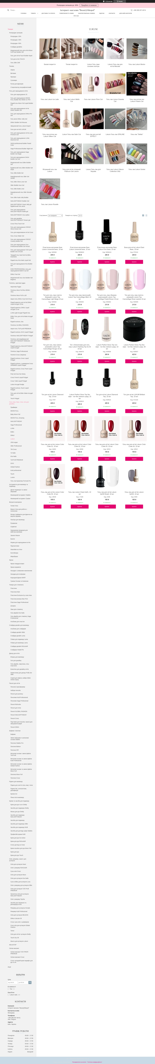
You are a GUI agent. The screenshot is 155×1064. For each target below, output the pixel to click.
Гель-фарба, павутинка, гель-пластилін (19, 665)
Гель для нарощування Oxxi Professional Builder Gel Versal (20, 245)
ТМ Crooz (13, 449)
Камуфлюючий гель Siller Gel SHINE (19, 177)
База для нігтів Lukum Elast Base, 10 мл (134, 248)
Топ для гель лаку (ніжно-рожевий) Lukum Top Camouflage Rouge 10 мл (52, 347)
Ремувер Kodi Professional (18, 911)
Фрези (11, 560)
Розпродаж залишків (15, 33)
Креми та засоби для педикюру (19, 801)
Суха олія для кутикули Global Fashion (20, 926)
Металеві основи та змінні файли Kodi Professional (21, 759)
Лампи (12, 70)
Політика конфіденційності (94, 1062)
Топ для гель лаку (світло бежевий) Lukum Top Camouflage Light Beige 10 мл (52, 297)
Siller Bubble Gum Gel (17, 185)
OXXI (12, 463)
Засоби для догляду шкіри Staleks (21, 831)
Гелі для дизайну (15, 660)
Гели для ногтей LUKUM (18, 129)
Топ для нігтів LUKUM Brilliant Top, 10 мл (134, 395)
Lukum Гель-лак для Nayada (93, 170)
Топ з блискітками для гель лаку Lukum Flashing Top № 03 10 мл (80, 347)
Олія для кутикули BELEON (19, 915)
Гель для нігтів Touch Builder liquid (21, 55)
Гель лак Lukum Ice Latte (50, 99)
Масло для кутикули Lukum (19, 941)
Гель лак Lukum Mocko (137, 64)
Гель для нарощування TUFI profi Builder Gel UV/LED (21, 250)
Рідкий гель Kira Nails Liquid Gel (20, 260)
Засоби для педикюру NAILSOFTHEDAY (17, 816)
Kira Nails (13, 456)
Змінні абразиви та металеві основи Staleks (19, 738)
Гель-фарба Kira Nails (17, 613)
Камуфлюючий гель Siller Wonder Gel (21, 193)
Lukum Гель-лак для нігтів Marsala (115, 65)
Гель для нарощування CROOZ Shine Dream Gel (20, 228)
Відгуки (101, 13)
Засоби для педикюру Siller (19, 824)
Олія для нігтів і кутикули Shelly (20, 934)
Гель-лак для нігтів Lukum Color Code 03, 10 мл (106, 445)
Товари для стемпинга (16, 585)
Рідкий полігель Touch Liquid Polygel (19, 389)
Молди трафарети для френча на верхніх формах (21, 515)
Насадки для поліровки (17, 574)
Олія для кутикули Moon (18, 875)
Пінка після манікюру (17, 797)
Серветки (13, 526)
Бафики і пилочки (14, 731)
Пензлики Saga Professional (19, 701)
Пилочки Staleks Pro (16, 743)
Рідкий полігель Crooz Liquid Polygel (19, 359)
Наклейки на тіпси (16, 549)
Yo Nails (13, 453)
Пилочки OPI (14, 750)
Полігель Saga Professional (19, 351)
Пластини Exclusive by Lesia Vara (21, 595)
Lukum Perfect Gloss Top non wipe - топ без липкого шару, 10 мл (106, 347)
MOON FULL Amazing (17, 418)
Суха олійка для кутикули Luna (20, 882)
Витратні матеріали (15, 502)
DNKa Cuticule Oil (16, 918)
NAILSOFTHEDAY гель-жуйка (19, 215)
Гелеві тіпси (14, 506)
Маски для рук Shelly (17, 811)
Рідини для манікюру (16, 781)
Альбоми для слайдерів (18, 629)
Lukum (12, 439)
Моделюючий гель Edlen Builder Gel (20, 163)
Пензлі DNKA (14, 727)
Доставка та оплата (48, 13)
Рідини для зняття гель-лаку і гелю (21, 785)
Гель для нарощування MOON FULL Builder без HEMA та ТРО (20, 99)
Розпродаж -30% (15, 40)
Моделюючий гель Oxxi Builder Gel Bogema (21, 278)
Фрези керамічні (15, 567)
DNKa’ (12, 435)
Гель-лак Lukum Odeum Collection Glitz (115, 170)
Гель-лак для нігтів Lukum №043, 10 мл (134, 493)
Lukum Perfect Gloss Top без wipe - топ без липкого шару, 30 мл (134, 347)
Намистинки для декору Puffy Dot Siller (21, 673)
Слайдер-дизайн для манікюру (19, 625)
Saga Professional (16, 425)
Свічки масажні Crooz (17, 957)
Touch (12, 474)
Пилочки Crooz (15, 778)
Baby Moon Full (15, 414)
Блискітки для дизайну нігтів (19, 669)
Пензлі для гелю (15, 708)
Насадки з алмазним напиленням (21, 570)
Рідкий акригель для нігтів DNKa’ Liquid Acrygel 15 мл (20, 303)
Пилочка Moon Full (16, 774)
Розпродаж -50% (15, 43)
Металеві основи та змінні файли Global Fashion (21, 765)
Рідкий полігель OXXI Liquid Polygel (21, 332)
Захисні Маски (15, 535)
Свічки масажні (14, 948)
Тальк (12, 930)
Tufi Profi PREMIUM (16, 460)
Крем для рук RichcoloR (18, 841)
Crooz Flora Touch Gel (17, 223)
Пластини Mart (15, 592)
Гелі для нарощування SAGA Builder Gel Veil (19, 158)
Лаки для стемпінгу (16, 609)
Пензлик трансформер (17, 687)
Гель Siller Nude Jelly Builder (19, 197)
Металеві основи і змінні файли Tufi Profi (20, 754)
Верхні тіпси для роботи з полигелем (18, 510)
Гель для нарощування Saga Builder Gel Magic (19, 153)
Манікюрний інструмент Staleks (20, 495)
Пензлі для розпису (16, 694)
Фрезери (13, 77)
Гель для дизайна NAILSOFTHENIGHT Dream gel (20, 219)
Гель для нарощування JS (18, 94)
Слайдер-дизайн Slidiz (17, 632)
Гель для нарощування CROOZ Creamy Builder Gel (20, 240)
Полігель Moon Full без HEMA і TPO (20, 291)
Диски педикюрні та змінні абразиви (18, 490)
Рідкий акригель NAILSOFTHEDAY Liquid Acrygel (21, 347)
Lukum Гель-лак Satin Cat (71, 134)
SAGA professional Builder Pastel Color (20, 144)
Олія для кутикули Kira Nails (19, 878)
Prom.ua (87, 1058)
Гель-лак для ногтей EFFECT (93, 135)
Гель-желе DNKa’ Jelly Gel (18, 119)
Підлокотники (14, 546)
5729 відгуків (108, 1)
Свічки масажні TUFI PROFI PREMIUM (19, 952)
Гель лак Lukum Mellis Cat (71, 100)
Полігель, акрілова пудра (17, 283)
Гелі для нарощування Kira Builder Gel (21, 264)
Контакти (112, 13)
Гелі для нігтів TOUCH (17, 59)
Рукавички (13, 523)
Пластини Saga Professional (19, 602)
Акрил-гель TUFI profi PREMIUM (20, 328)
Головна (23, 13)
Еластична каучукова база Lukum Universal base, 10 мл (52, 248)
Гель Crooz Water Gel (17, 236)
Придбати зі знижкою (89, 5)
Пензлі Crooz (14, 718)
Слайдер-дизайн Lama (17, 636)
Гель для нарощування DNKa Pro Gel (21, 114)
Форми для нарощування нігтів (20, 542)
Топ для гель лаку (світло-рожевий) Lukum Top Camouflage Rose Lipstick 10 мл (134, 297)
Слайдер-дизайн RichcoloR (19, 646)
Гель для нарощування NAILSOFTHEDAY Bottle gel (19, 210)
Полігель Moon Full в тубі (18, 295)
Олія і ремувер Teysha (17, 899)
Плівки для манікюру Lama (19, 643)
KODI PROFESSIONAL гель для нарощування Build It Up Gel (20, 270)
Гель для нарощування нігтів (18, 91)
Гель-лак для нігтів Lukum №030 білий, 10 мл (107, 493)
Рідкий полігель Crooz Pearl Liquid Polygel (21, 369)
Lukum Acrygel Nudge (17, 384)
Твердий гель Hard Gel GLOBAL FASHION (20, 256)
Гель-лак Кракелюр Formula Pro (20, 481)
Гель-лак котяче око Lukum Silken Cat (50, 135)
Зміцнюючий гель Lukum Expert (20, 126)
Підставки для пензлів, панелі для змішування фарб (21, 722)
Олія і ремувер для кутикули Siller (21, 885)
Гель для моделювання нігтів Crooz (21, 232)
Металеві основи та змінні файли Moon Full (21, 770)
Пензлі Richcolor (15, 704)
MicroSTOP (12, 945)
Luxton (12, 477)
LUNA (12, 428)
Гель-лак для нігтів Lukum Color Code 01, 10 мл (52, 445)
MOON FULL (14, 411)
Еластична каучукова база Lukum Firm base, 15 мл (107, 248)
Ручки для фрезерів (16, 84)
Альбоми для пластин (17, 621)
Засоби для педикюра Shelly (19, 808)
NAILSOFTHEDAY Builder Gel (19, 201)
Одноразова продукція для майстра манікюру (19, 531)
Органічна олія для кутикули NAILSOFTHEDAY (19, 895)
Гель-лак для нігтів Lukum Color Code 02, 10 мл (79, 445)
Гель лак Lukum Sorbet (137, 169)
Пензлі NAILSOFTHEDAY (18, 715)
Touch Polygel (14, 398)
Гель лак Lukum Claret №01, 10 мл (79, 493)
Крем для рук (14, 852)
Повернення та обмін (67, 13)
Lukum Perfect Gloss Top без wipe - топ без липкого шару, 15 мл (79, 396)
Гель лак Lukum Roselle (49, 204)
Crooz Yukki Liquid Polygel (18, 381)
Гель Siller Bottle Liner (17, 189)
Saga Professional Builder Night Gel (21, 148)
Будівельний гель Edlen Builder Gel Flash (21, 168)
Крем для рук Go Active (17, 838)
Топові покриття (71, 64)
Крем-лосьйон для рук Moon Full (20, 848)
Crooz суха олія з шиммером (19, 922)
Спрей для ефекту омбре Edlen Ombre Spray (20, 679)
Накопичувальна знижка (86, 13)
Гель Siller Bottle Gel (16, 173)
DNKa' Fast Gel (15, 274)
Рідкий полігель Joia (16, 321)
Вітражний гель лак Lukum (50, 170)
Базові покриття (50, 64)
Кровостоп (13, 794)
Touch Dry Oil (14, 937)
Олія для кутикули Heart (18, 864)
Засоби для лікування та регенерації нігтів (18, 903)
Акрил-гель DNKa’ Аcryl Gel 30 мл (21, 299)
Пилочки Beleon (15, 746)
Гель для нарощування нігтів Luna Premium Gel (21, 134)
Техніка (11, 66)
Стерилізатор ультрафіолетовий (20, 87)
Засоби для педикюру (17, 820)
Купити (52, 262)
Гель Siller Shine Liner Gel (18, 182)
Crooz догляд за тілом (17, 845)
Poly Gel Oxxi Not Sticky (18, 374)
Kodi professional (15, 470)
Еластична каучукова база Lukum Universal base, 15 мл (79, 248)
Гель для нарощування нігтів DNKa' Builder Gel (19, 109)
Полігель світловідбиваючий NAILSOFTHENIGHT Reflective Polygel (20, 340)
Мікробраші (14, 556)
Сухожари (13, 80)
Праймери (13, 407)
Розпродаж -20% (15, 36)
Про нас (76, 15)
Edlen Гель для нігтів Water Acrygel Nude (21, 317)
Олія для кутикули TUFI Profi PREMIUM (19, 889)
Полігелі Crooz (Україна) (18, 355)
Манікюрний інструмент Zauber (20, 498)
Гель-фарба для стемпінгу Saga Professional (20, 617)
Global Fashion (15, 467)
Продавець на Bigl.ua (77, 1060)
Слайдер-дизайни (16, 47)
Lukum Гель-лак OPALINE (115, 134)
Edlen (12, 432)
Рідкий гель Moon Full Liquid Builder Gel (21, 104)
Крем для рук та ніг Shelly (18, 804)
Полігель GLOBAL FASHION (19, 325)
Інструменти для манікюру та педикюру (18, 485)
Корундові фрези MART (18, 577)
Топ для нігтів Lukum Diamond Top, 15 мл (107, 395)
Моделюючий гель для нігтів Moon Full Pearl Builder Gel (21, 51)
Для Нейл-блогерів (125, 13)
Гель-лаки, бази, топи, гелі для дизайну (19, 403)
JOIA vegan (14, 442)
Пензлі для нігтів (14, 683)
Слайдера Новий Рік (17, 650)
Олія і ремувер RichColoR (18, 868)
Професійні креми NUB (17, 834)
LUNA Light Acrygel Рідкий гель (20, 313)
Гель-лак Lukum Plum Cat (93, 99)
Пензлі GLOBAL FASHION (18, 711)
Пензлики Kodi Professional (19, 697)
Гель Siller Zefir (15, 62)
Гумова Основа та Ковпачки (19, 581)
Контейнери (14, 553)
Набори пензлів (15, 690)
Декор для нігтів (14, 653)
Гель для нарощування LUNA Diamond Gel (19, 139)
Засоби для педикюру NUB (19, 827)
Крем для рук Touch (16, 855)
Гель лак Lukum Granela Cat (115, 100)
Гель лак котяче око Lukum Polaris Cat (137, 100)
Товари (33, 13)
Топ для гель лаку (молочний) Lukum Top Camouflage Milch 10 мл (79, 297)
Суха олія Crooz (15, 871)
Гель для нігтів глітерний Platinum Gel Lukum (72, 170)
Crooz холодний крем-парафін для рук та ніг (21, 961)
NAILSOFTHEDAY (16, 421)
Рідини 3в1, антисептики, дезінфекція (18, 789)
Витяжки (13, 73)
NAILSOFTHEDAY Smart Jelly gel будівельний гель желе (20, 205)
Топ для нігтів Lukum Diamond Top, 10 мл (52, 395)
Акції (9, 967)
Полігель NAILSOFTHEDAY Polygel (21, 335)
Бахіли (12, 539)
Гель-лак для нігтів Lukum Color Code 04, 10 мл (134, 445)
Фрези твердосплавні (17, 563)
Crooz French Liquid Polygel (19, 377)
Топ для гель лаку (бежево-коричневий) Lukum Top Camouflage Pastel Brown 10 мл (106, 297)
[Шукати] (8, 10)
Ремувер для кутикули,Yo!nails (20, 908)
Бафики (12, 734)
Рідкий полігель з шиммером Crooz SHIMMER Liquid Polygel (21, 364)
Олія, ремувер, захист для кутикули (17, 860)
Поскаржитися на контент (79, 1062)
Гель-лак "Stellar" (137, 134)
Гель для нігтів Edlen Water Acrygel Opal (21, 394)
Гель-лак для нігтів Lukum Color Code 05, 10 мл (52, 493)
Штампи (13, 606)
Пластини (13, 588)
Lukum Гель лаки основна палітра (93, 65)
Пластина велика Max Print (19, 599)
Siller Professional (16, 446)
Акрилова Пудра (15, 287)
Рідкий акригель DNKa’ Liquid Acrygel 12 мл (19, 308)
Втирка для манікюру (17, 657)
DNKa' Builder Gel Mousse (18, 122)
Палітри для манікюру (17, 519)
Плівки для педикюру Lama (19, 639)
